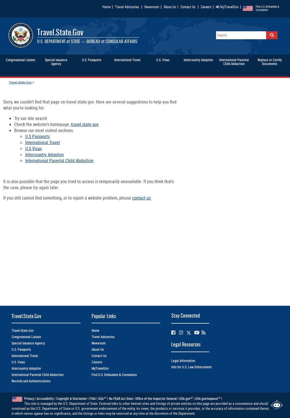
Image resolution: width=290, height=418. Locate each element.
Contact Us (188, 6)
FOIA (92, 399)
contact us (141, 198)
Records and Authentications (31, 381)
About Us (171, 6)
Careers (206, 6)
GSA (102, 399)
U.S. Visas (18, 362)
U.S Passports (37, 136)
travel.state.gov (85, 124)
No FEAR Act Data (121, 399)
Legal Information (183, 361)
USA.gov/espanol (207, 399)
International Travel (42, 142)
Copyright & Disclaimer (71, 399)
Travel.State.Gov (60, 33)
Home (106, 6)
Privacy (29, 399)
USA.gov (186, 399)
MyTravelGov (227, 6)
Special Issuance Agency (28, 343)
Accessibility (45, 399)
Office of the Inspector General (156, 399)
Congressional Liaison (26, 337)
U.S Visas (33, 148)
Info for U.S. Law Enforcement (191, 367)
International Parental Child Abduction (59, 161)
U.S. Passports (21, 349)
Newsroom (151, 6)
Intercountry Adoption (44, 155)
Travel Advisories (127, 6)
